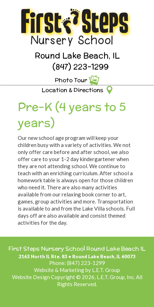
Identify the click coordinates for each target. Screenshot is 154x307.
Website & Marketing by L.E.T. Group (77, 270)
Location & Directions (72, 90)
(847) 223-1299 (80, 66)
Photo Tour (71, 80)
